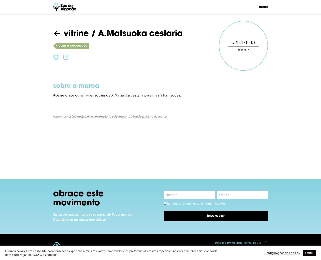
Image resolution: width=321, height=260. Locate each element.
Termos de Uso (252, 242)
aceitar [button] (309, 252)
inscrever (216, 216)
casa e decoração (72, 46)
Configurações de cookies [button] (282, 253)
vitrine (71, 34)
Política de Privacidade (228, 242)
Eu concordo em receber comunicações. (195, 203)
